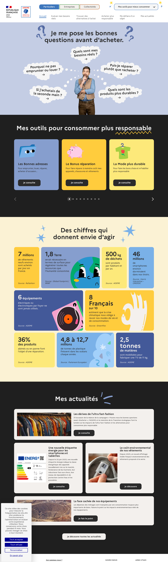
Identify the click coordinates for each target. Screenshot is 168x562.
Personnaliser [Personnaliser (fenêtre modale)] (16, 550)
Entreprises (69, 7)
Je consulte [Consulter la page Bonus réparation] (77, 182)
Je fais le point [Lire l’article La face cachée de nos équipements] (86, 519)
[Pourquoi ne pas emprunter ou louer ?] (52, 70)
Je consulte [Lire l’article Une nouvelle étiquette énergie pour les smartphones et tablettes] (60, 487)
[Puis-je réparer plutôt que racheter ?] (116, 70)
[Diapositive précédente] (16, 199)
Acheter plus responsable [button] (107, 17)
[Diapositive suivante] (152, 199)
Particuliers (49, 7)
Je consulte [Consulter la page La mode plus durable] (125, 182)
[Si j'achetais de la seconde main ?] (55, 88)
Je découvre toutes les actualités (84, 537)
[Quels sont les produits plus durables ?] (116, 88)
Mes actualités (147, 16)
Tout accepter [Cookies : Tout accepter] (16, 539)
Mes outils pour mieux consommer (134, 7)
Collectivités (90, 7)
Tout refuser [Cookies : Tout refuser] (16, 545)
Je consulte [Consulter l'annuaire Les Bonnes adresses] (29, 182)
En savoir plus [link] (16, 555)
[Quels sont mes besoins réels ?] (85, 56)
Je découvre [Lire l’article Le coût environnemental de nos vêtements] (131, 487)
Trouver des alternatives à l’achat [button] (86, 17)
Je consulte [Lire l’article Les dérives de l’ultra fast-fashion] (85, 433)
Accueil (42, 16)
